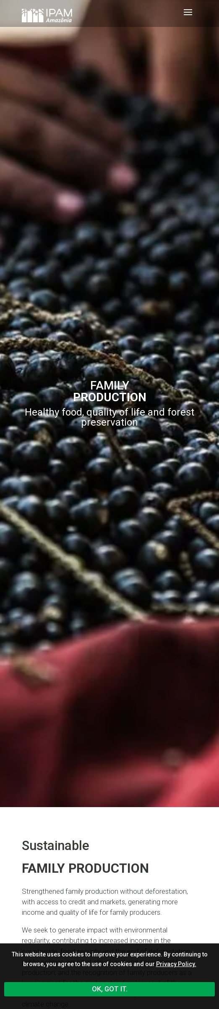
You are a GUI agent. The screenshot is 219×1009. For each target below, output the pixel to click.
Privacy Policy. (176, 964)
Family (109, 391)
